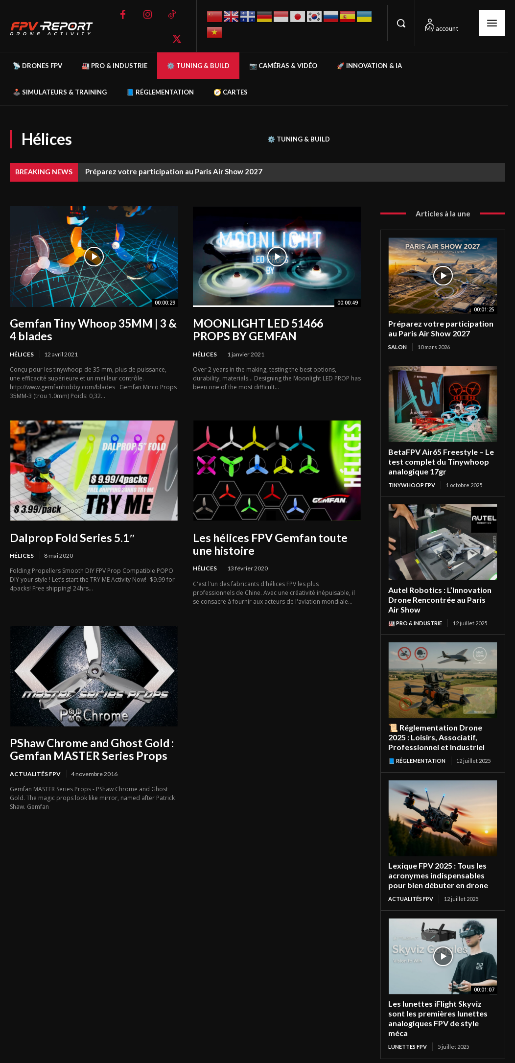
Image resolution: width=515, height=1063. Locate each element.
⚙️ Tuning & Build (298, 139)
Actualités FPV (35, 770)
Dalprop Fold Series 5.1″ (69, 536)
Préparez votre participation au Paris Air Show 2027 (173, 171)
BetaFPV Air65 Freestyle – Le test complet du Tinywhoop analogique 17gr (439, 459)
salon (397, 345)
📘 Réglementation (416, 754)
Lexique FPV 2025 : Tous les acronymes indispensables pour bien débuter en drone (441, 868)
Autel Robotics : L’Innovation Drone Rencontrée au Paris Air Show (440, 595)
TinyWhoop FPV (411, 481)
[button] (401, 23)
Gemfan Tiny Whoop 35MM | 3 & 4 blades (93, 329)
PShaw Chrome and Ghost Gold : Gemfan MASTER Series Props (87, 746)
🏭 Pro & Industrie (415, 618)
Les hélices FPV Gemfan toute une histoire (276, 542)
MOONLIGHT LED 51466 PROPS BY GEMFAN (274, 329)
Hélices (22, 353)
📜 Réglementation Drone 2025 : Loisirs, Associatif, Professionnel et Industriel (442, 731)
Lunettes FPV (407, 1026)
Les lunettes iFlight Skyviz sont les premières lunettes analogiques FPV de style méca (441, 1004)
